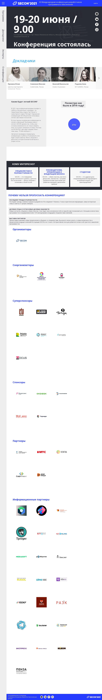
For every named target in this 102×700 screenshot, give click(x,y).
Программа (3, 16)
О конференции (3, 74)
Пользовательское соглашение (17, 695)
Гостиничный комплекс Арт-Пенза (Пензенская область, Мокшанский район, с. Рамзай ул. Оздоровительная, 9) (47, 35)
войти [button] (96, 3)
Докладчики (3, 35)
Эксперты (3, 54)
